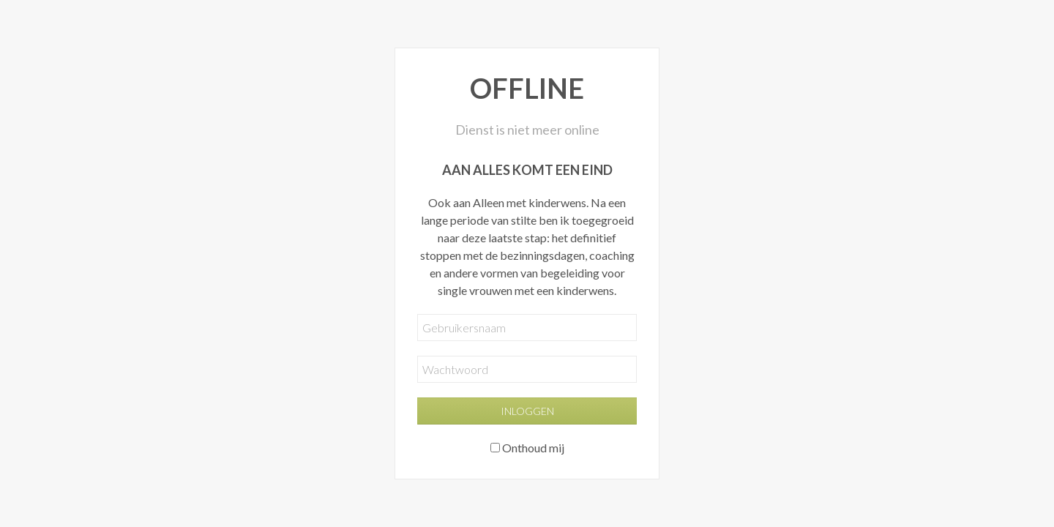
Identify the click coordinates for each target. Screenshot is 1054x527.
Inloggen (527, 411)
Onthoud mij (533, 448)
